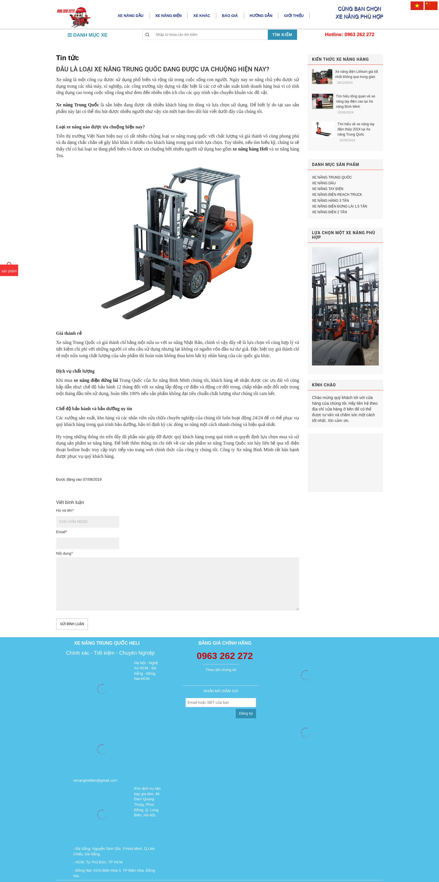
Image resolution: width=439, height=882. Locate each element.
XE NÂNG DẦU (324, 183)
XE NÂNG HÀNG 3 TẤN (330, 201)
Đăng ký (246, 713)
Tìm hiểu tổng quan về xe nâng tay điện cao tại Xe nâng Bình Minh (355, 101)
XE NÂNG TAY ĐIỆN (327, 189)
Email (61, 532)
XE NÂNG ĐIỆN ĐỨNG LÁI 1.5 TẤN (339, 206)
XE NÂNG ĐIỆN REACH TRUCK (337, 195)
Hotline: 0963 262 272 (349, 34)
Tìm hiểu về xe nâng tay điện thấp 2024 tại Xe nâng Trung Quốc (355, 129)
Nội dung (64, 553)
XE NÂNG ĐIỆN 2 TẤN (329, 212)
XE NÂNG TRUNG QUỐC (332, 177)
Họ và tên (65, 510)
